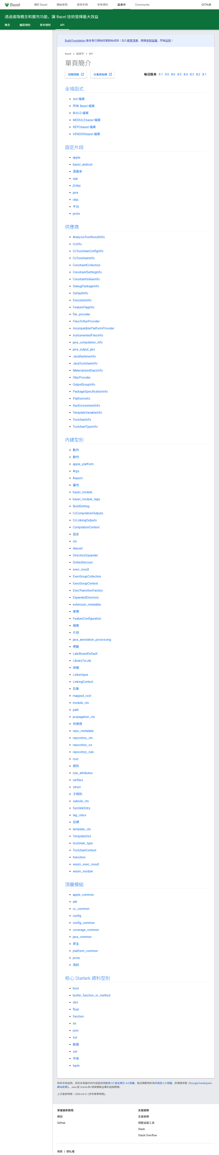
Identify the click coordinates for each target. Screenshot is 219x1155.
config (77, 916)
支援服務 (143, 1116)
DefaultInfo (80, 293)
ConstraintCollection (86, 265)
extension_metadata (87, 604)
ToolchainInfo (82, 419)
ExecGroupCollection (87, 576)
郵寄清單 (132, 40)
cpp (75, 178)
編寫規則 (25, 25)
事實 (76, 611)
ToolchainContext (84, 850)
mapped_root (82, 696)
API (91, 53)
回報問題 (76, 74)
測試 (76, 965)
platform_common (85, 951)
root (75, 759)
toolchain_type (83, 843)
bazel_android (82, 164)
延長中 (80, 53)
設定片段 (74, 147)
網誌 (60, 1116)
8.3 (192, 74)
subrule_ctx (81, 801)
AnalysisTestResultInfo (89, 237)
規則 (76, 766)
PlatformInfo (81, 398)
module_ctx (81, 703)
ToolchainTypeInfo (85, 426)
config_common (84, 923)
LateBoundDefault (85, 654)
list (75, 1037)
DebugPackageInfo (86, 286)
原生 (76, 944)
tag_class (79, 815)
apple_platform (83, 464)
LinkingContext (83, 682)
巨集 (76, 689)
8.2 (198, 74)
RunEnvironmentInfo (86, 405)
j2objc (77, 185)
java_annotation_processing (92, 639)
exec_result (81, 569)
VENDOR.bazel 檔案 (86, 134)
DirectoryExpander (85, 555)
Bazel (68, 53)
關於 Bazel (40, 4)
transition (79, 857)
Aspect (78, 478)
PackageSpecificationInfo (90, 391)
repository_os (82, 745)
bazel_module (82, 492)
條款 (60, 1151)
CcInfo (77, 244)
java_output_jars (84, 349)
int (74, 1023)
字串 (76, 1058)
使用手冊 (82, 4)
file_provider (81, 314)
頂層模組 (74, 884)
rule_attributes (83, 773)
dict (75, 1002)
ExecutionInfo (82, 300)
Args (76, 471)
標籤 (76, 646)
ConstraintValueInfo (86, 279)
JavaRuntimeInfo (84, 356)
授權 (76, 668)
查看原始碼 (102, 74)
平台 (76, 206)
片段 (76, 632)
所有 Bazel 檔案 (84, 106)
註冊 (168, 40)
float (76, 1009)
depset (78, 548)
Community (142, 4)
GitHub (206, 4)
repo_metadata (83, 731)
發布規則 (45, 25)
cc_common (81, 909)
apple (76, 157)
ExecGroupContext (85, 583)
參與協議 (151, 40)
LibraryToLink (82, 661)
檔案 (76, 625)
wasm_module (83, 871)
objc (75, 199)
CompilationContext (86, 527)
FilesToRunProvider (86, 321)
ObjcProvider (82, 377)
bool (76, 988)
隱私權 (70, 1151)
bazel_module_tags (86, 499)
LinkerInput (80, 675)
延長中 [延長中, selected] (122, 4)
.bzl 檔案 (79, 99)
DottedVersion (83, 562)
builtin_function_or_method (91, 995)
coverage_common (86, 930)
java (75, 192)
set (75, 1051)
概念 (7, 25)
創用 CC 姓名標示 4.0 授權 (119, 1083)
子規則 (77, 794)
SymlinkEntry (81, 808)
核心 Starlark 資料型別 (87, 978)
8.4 (186, 74)
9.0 (167, 74)
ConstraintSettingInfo (87, 272)
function (78, 1016)
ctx (75, 541)
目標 (76, 822)
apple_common (83, 895)
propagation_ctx (84, 717)
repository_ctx (83, 738)
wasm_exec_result (86, 864)
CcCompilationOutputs (88, 513)
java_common (82, 937)
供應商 (72, 227)
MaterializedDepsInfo (88, 370)
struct (77, 787)
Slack (141, 1129)
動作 (76, 450)
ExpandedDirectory (86, 597)
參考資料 (102, 4)
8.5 (179, 74)
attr (75, 902)
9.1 (161, 74)
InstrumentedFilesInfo (88, 335)
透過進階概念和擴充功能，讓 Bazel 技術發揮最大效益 (51, 16)
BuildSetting (81, 506)
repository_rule (83, 752)
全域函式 (74, 89)
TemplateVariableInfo (87, 412)
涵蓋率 (77, 171)
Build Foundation (75, 40)
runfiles (78, 780)
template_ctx (82, 829)
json (75, 1030)
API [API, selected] (62, 25)
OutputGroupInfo (84, 384)
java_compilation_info (88, 342)
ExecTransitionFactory (88, 590)
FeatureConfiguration (87, 618)
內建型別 (74, 440)
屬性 (76, 485)
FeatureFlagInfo (83, 307)
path (76, 710)
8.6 (173, 74)
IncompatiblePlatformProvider (93, 328)
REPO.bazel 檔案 (84, 127)
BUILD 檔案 (81, 113)
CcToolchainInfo (84, 258)
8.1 (204, 74)
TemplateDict (82, 836)
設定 (76, 534)
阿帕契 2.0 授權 (163, 1083)
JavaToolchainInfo (85, 363)
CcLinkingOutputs (85, 520)
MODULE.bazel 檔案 (87, 120)
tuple (76, 1065)
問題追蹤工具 (146, 1122)
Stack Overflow (147, 1135)
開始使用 (62, 4)
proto (76, 214)
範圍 (76, 1044)
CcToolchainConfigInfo (88, 251)
